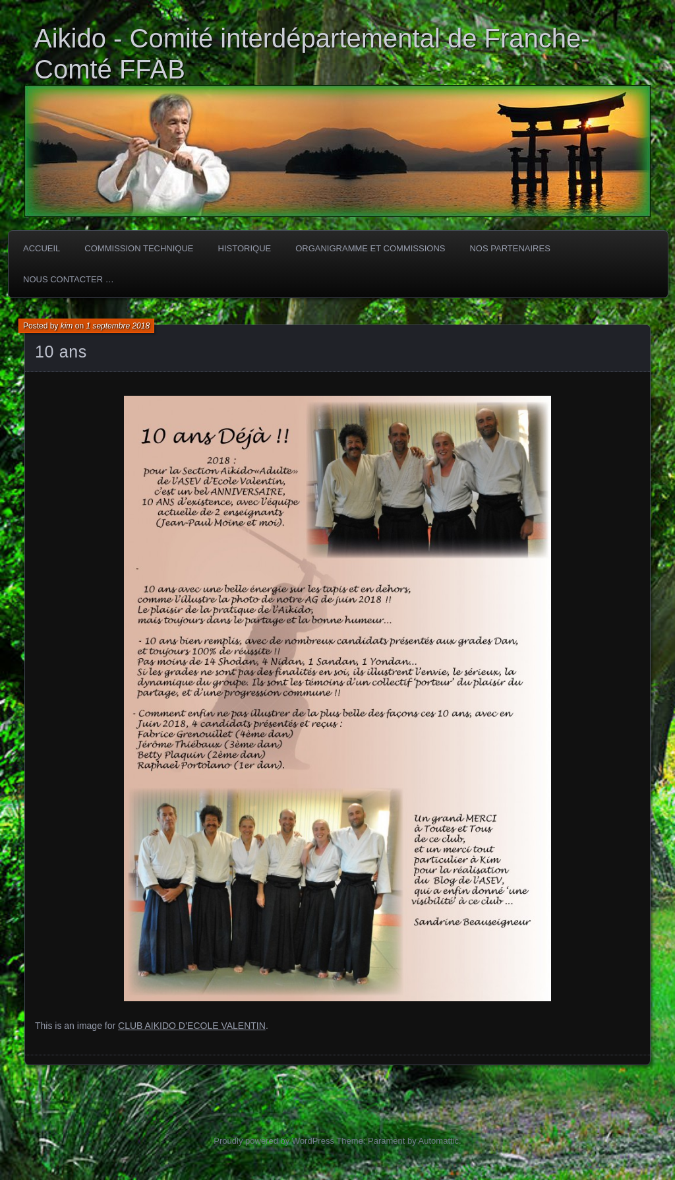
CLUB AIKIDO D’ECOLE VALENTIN (192, 1025)
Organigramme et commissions (370, 248)
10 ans (61, 351)
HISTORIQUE (245, 248)
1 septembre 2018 (118, 325)
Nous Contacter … (68, 279)
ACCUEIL (41, 248)
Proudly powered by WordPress (274, 1141)
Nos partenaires (509, 248)
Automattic (439, 1141)
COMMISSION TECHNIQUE (138, 248)
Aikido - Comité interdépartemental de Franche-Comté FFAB (312, 54)
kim (67, 325)
